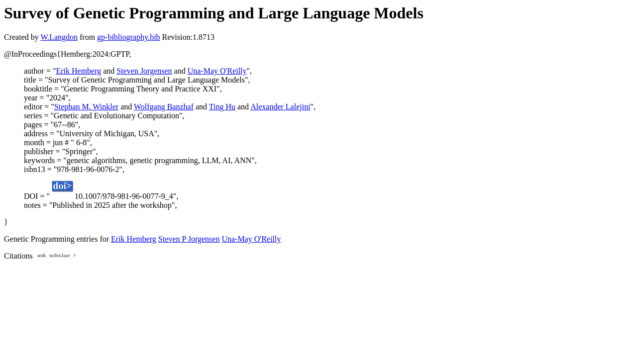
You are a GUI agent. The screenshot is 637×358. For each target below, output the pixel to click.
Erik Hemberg (78, 71)
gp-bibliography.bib (128, 37)
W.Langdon (59, 37)
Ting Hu (222, 106)
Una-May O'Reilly (217, 71)
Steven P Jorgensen (189, 239)
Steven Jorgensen (144, 71)
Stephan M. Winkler (86, 106)
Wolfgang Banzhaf (164, 106)
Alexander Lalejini (280, 106)
